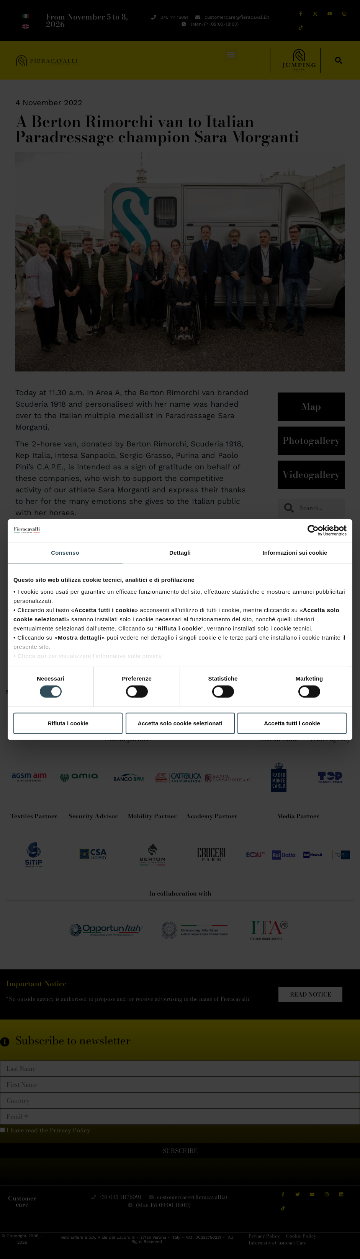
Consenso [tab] (65, 552)
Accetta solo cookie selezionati (180, 723)
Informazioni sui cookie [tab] (295, 552)
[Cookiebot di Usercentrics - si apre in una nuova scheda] (313, 530)
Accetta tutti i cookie (292, 723)
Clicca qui (31, 656)
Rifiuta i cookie (67, 723)
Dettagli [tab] (180, 552)
